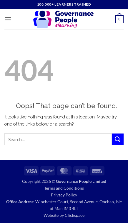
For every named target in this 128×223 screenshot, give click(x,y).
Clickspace (74, 215)
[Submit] (118, 139)
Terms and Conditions (64, 188)
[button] (7, 19)
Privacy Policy (64, 194)
